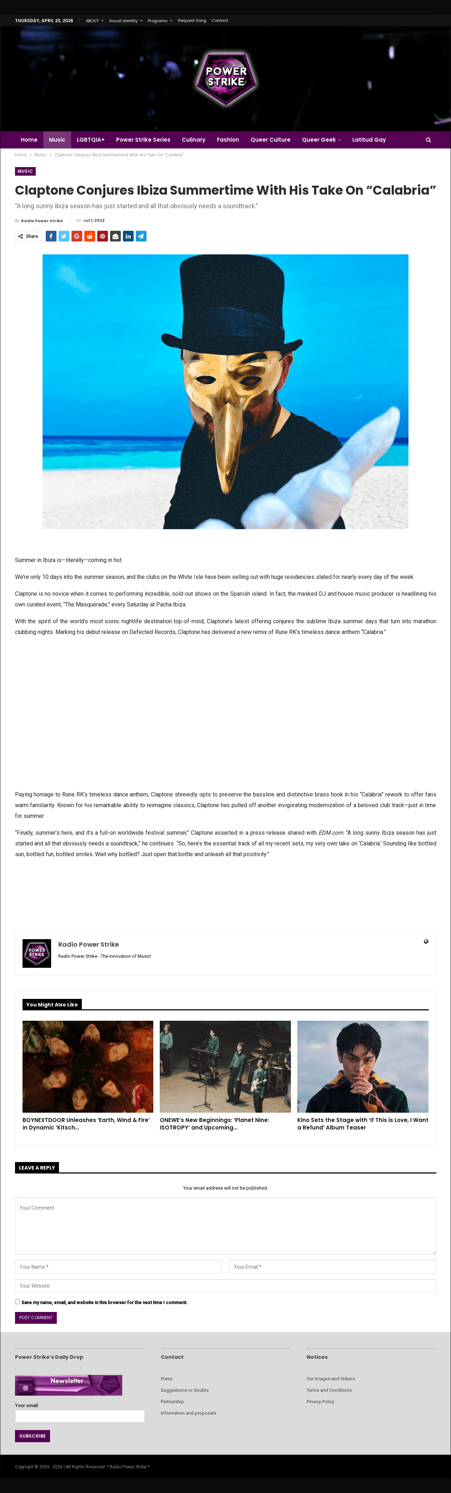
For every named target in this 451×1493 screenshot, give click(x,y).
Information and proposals (188, 1413)
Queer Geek (326, 139)
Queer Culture (277, 139)
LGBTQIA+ (93, 139)
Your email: (80, 1411)
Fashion (233, 139)
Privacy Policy (320, 1401)
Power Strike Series (146, 139)
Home (29, 139)
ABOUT (92, 21)
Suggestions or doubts (185, 1390)
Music (58, 139)
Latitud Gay (378, 139)
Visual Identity (123, 21)
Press (166, 1378)
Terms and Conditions (329, 1390)
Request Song (192, 20)
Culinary (198, 139)
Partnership (172, 1401)
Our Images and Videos (331, 1378)
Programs (158, 21)
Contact (220, 20)
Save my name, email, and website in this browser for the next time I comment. (104, 1302)
